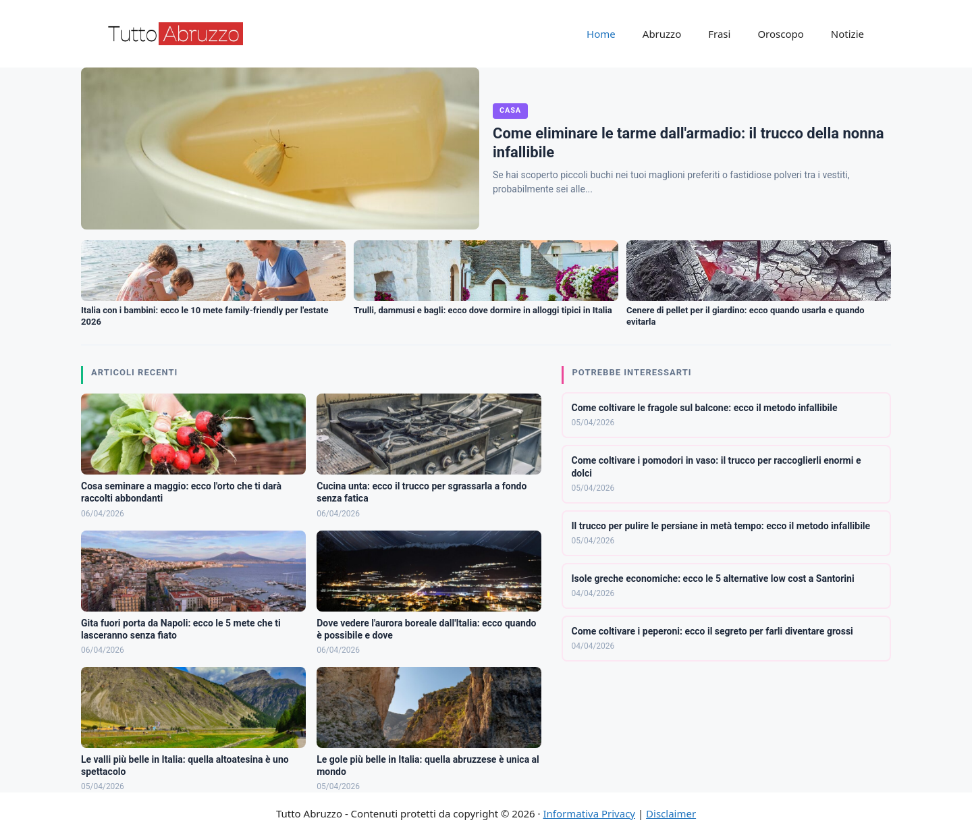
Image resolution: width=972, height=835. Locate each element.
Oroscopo (780, 34)
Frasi (719, 34)
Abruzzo (662, 34)
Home (601, 34)
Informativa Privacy (589, 813)
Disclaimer (671, 813)
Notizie (847, 34)
